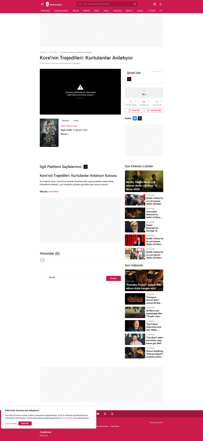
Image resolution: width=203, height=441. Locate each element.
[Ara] (134, 4)
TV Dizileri (152, 11)
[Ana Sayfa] (54, 4)
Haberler (129, 11)
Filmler (96, 11)
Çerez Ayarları (10, 423)
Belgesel (65, 121)
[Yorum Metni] (83, 266)
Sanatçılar (117, 11)
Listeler (140, 11)
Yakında (75, 11)
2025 (63, 126)
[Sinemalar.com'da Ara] (104, 4)
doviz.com (44, 436)
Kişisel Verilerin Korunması (98, 426)
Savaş (75, 121)
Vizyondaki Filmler (61, 11)
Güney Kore (72, 126)
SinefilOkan (53, 191)
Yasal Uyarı (114, 426)
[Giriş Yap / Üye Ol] (154, 4)
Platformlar (45, 11)
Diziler (106, 11)
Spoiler (52, 277)
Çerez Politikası (67, 418)
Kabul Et (25, 423)
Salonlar (86, 11)
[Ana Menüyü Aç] (42, 4)
